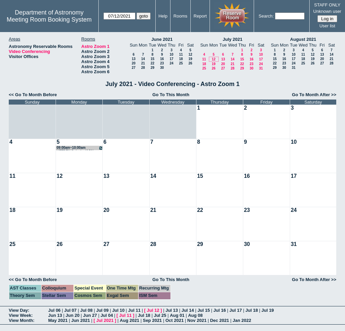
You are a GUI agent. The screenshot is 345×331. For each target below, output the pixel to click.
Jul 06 (54, 310)
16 (162, 59)
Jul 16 (220, 310)
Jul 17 (235, 310)
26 (190, 63)
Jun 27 (90, 315)
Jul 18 (252, 310)
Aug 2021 (129, 320)
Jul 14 (188, 310)
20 (133, 63)
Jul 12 (153, 310)
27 (133, 68)
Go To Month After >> (314, 94)
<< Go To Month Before (33, 94)
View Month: (21, 320)
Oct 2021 (174, 320)
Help (162, 16)
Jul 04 (106, 315)
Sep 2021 (152, 320)
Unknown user (327, 11)
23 (162, 63)
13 (133, 59)
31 (261, 68)
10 (171, 54)
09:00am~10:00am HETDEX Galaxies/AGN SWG (80, 148)
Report (200, 16)
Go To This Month (170, 94)
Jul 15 (203, 310)
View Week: (21, 315)
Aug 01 (177, 315)
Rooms (180, 16)
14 (143, 59)
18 (181, 59)
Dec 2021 (219, 320)
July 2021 (233, 39)
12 (190, 54)
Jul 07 (70, 310)
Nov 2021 (197, 320)
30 (162, 68)
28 (143, 68)
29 (152, 68)
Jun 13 (55, 315)
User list (327, 25)
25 (181, 63)
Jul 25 (160, 315)
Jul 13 (171, 310)
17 (171, 59)
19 (190, 59)
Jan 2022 (241, 320)
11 (181, 54)
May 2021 (58, 320)
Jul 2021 (105, 320)
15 (152, 59)
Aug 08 (195, 315)
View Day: (19, 310)
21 (143, 63)
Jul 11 (134, 310)
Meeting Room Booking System (49, 19)
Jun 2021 (80, 320)
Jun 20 (73, 315)
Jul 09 (102, 310)
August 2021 (303, 39)
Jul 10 (118, 310)
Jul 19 (267, 310)
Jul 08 (86, 310)
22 (152, 63)
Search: (266, 16)
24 (171, 63)
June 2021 (161, 39)
